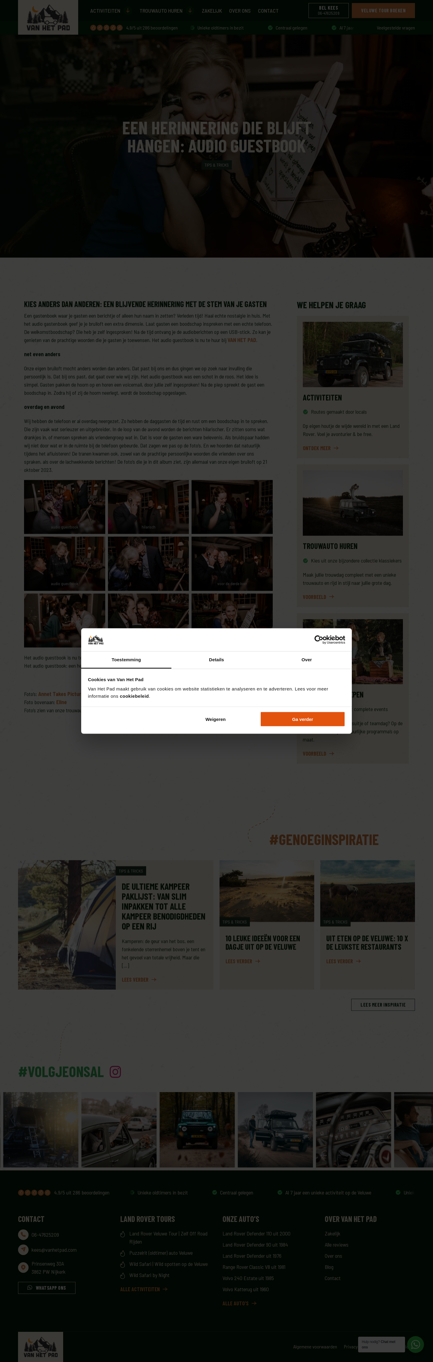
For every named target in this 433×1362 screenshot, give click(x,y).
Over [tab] (307, 659)
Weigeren (215, 719)
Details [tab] (216, 659)
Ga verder (302, 719)
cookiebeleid (134, 696)
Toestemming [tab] (126, 659)
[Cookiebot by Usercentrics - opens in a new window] (319, 639)
